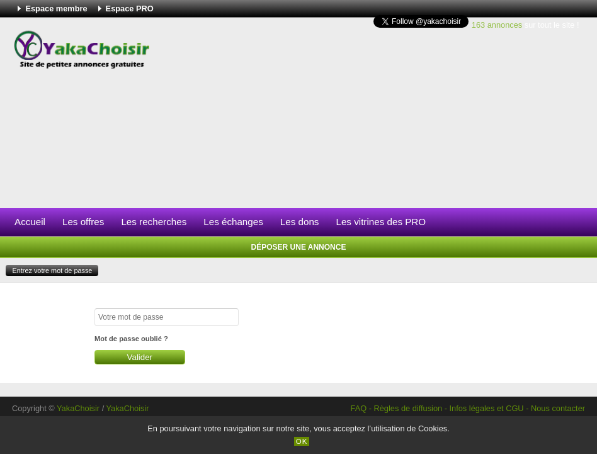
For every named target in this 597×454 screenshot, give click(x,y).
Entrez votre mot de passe (52, 270)
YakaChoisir (78, 408)
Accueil (29, 221)
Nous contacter (558, 408)
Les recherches (153, 221)
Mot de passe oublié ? (131, 338)
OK (302, 441)
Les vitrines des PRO (381, 221)
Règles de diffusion (408, 408)
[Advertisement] (373, 113)
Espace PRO (130, 8)
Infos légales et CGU (487, 408)
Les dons (299, 221)
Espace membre (56, 8)
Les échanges (233, 221)
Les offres (83, 221)
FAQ (359, 408)
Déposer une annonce (298, 247)
